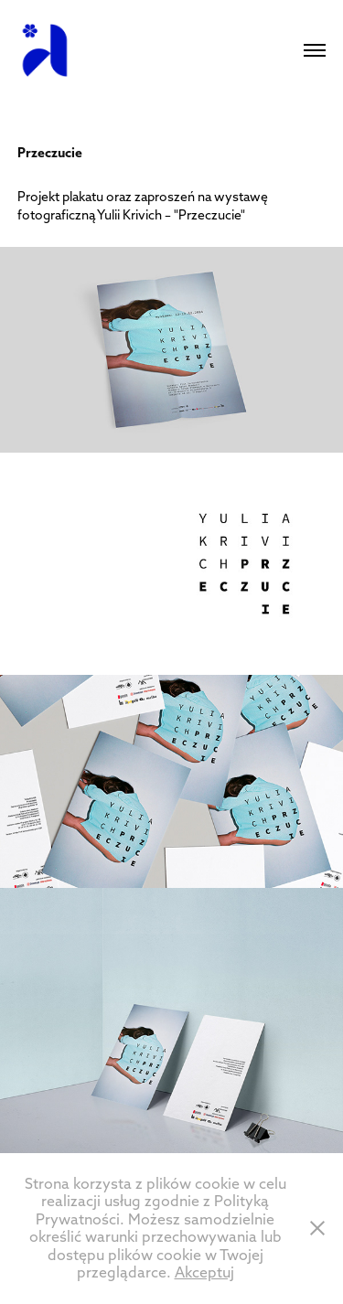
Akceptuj (204, 1272)
